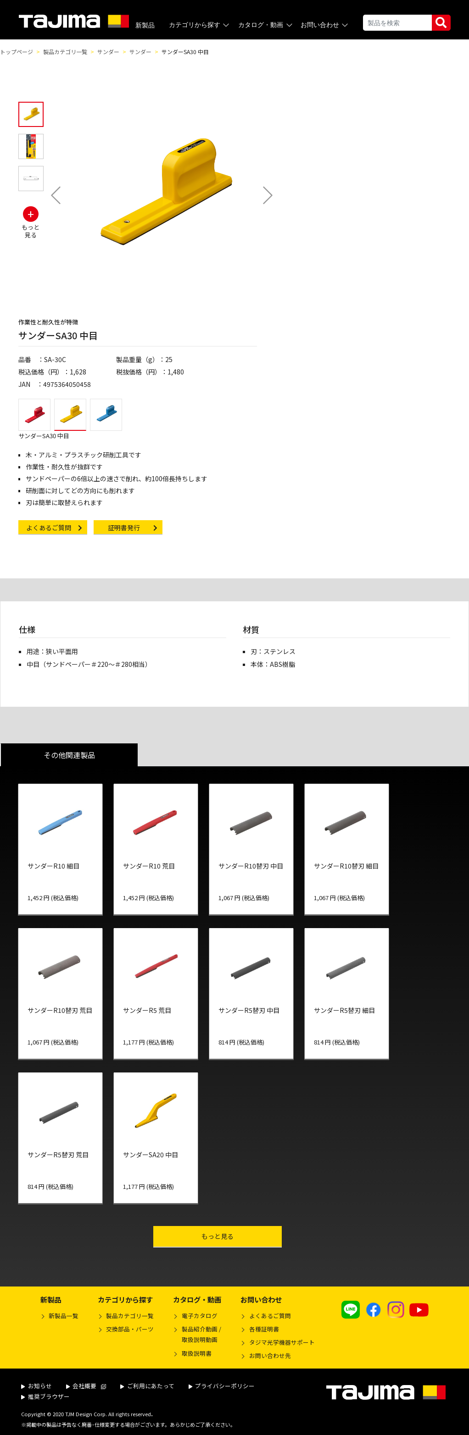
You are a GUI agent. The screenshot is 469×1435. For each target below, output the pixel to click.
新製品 (145, 25)
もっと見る (236, 1236)
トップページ (16, 51)
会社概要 (86, 1385)
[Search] (397, 23)
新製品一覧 (63, 1315)
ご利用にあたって (147, 1385)
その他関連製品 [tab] (69, 754)
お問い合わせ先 (270, 1355)
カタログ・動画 (266, 25)
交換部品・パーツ (130, 1329)
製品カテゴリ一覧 (65, 51)
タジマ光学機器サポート (282, 1342)
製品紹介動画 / (197, 1336)
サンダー (108, 51)
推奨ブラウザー (45, 1396)
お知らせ (36, 1385)
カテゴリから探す (200, 25)
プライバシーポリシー (222, 1385)
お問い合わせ (325, 25)
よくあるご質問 (270, 1315)
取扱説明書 (197, 1353)
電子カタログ (200, 1315)
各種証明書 (264, 1329)
